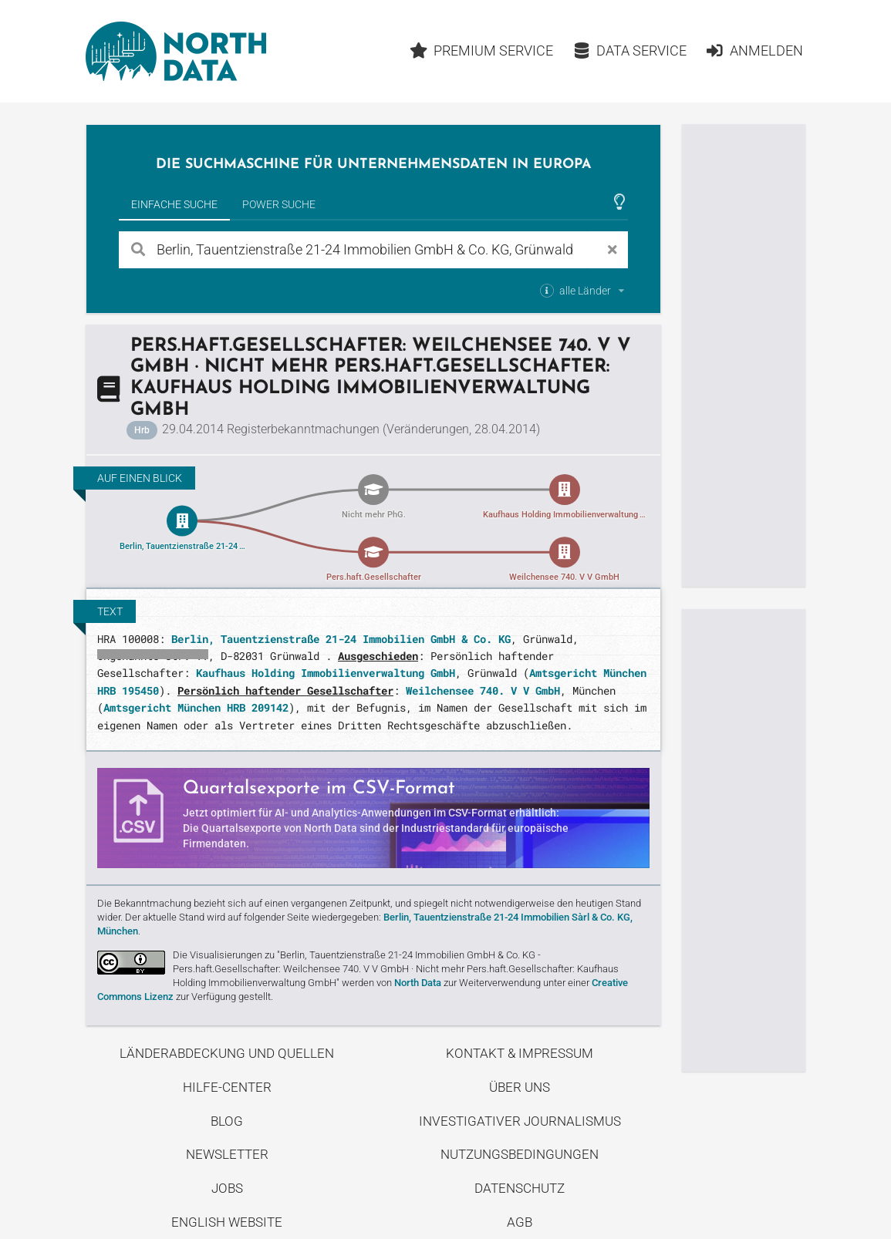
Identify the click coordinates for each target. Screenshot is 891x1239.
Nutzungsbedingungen (519, 1154)
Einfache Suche (174, 204)
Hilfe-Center (227, 1087)
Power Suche (279, 204)
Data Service (629, 50)
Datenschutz (519, 1188)
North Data (417, 982)
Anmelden (755, 50)
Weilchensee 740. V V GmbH (483, 690)
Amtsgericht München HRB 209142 (196, 707)
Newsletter (227, 1154)
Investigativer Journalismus (520, 1121)
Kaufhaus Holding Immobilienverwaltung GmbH (325, 672)
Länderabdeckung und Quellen (227, 1053)
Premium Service (481, 50)
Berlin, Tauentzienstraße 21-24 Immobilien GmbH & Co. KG (341, 638)
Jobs (227, 1188)
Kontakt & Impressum (519, 1053)
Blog (227, 1121)
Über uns (519, 1087)
